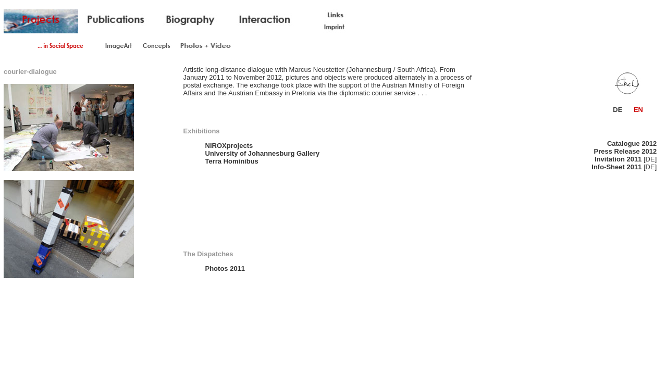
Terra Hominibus (231, 161)
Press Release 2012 (625, 151)
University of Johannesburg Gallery (262, 153)
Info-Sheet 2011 (616, 167)
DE (617, 110)
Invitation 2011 (618, 159)
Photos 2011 (225, 268)
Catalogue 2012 (632, 143)
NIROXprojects (229, 145)
